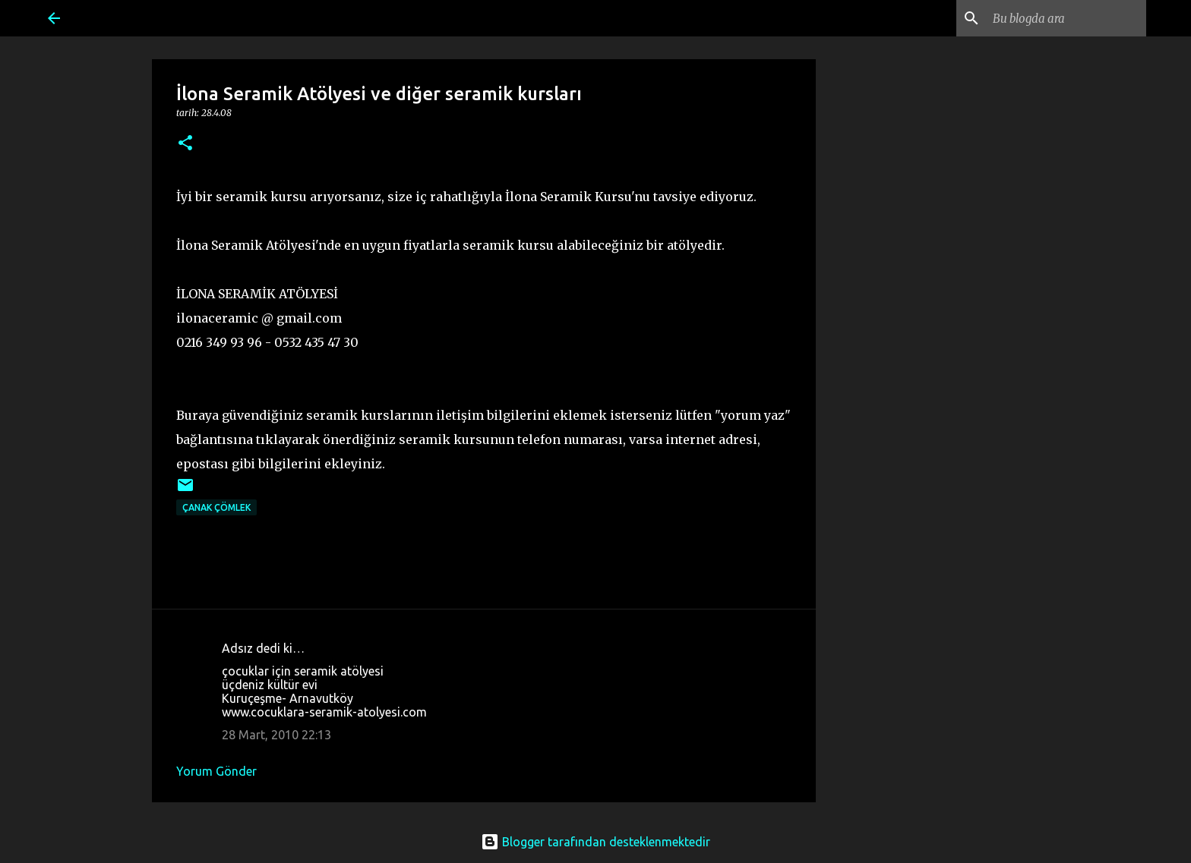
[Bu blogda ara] (1066, 18)
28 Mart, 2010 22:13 (276, 735)
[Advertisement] (939, 327)
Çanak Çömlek (216, 507)
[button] (185, 144)
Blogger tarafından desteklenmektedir (595, 842)
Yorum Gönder (216, 771)
